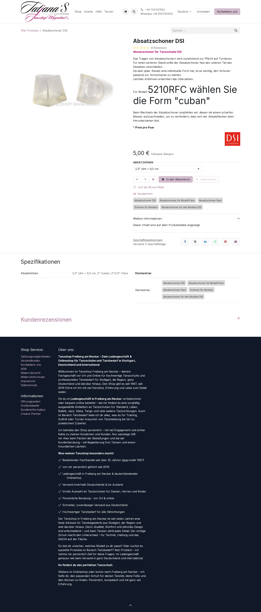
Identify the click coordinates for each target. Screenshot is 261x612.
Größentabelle (30, 405)
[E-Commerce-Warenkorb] (125, 11)
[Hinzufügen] (153, 179)
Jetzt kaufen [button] (206, 179)
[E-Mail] (236, 241)
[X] (195, 241)
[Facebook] (185, 241)
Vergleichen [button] (142, 193)
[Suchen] (236, 30)
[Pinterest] (225, 241)
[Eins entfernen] (137, 179)
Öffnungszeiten (30, 401)
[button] (134, 11)
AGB (24, 368)
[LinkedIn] (205, 241)
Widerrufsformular (33, 377)
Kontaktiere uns (227, 11)
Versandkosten (30, 360)
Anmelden (203, 11)
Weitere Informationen (147, 218)
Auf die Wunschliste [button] (148, 187)
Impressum (28, 381)
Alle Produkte (29, 30)
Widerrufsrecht (30, 373)
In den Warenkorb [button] (175, 179)
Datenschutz (29, 385)
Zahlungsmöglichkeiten (35, 356)
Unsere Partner (31, 413)
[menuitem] (78, 11)
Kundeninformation (33, 409)
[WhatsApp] (215, 241)
